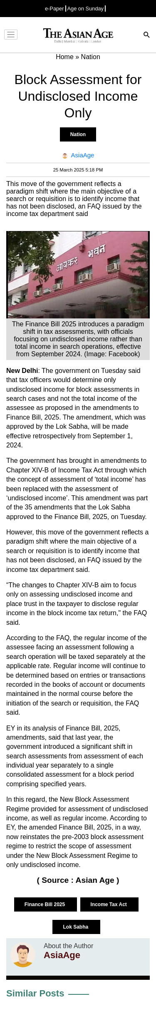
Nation (78, 134)
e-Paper (54, 8)
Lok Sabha (76, 927)
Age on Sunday (85, 8)
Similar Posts (35, 993)
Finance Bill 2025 (46, 904)
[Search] (147, 35)
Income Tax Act (110, 904)
